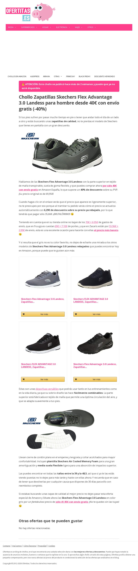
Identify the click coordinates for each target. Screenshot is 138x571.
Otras (59, 76)
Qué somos (17, 546)
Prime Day (70, 76)
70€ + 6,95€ (92, 222)
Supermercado (30, 27)
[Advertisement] (69, 52)
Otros (93, 27)
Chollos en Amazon (17, 76)
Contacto (6, 546)
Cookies (51, 546)
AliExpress (34, 76)
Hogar (48, 27)
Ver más (44, 314)
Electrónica (64, 27)
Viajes (80, 27)
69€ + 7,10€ (61, 226)
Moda (13, 27)
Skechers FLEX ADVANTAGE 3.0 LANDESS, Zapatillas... (90, 300)
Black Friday (84, 76)
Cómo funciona (30, 546)
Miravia (46, 76)
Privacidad (42, 546)
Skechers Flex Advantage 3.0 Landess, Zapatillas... (42, 300)
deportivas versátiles (47, 388)
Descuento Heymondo (104, 76)
